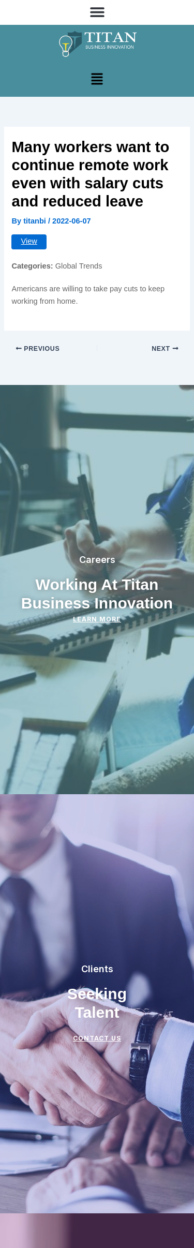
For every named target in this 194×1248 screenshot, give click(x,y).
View (29, 241)
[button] (97, 11)
